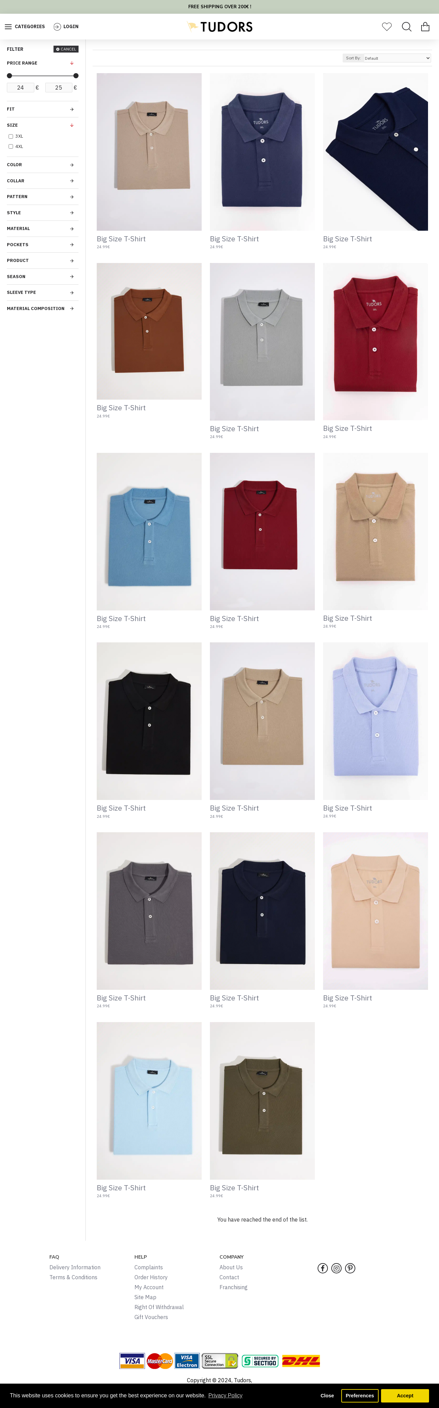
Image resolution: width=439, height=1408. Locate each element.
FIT (11, 109)
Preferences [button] (360, 1395)
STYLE (14, 213)
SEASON (16, 276)
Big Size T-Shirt (121, 238)
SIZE (12, 125)
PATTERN (17, 196)
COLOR (14, 165)
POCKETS (17, 245)
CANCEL (68, 48)
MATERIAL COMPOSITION (35, 308)
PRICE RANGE (22, 63)
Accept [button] (405, 1395)
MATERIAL (18, 228)
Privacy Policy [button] (225, 1395)
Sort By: (353, 57)
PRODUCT (18, 260)
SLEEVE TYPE (21, 292)
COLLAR (15, 181)
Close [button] (327, 1395)
